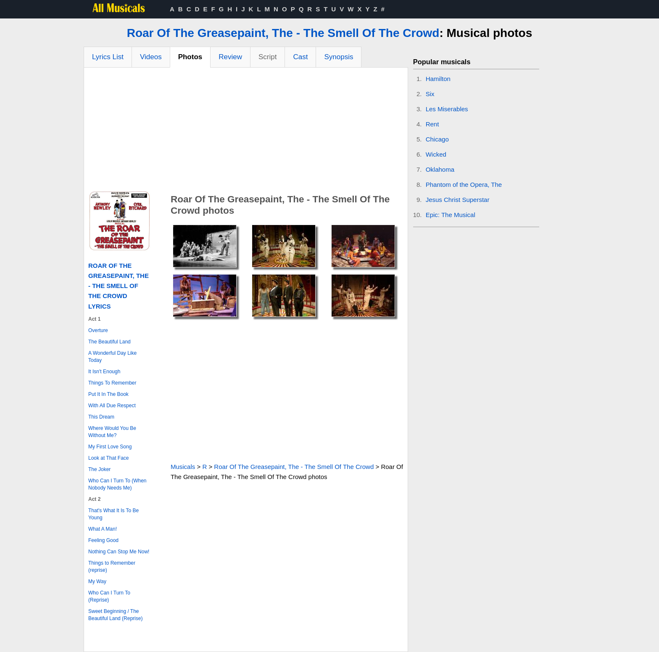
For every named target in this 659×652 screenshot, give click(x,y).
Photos (190, 57)
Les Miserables (447, 109)
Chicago (437, 139)
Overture (98, 330)
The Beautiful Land (109, 342)
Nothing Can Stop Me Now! (118, 552)
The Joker (99, 469)
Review (230, 57)
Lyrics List (108, 57)
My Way (97, 581)
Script (267, 57)
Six (430, 93)
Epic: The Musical (450, 214)
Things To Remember (112, 383)
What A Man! (102, 529)
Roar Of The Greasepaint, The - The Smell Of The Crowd (283, 32)
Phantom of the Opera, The (464, 184)
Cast (300, 57)
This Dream (101, 417)
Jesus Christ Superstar (458, 199)
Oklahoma (440, 169)
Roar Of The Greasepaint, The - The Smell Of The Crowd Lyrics (118, 286)
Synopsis (338, 57)
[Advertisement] (245, 130)
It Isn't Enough (104, 371)
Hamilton (438, 78)
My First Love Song (110, 447)
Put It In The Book (108, 394)
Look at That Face (108, 458)
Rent (432, 124)
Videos (151, 57)
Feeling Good (103, 540)
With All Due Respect (112, 405)
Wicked (436, 154)
